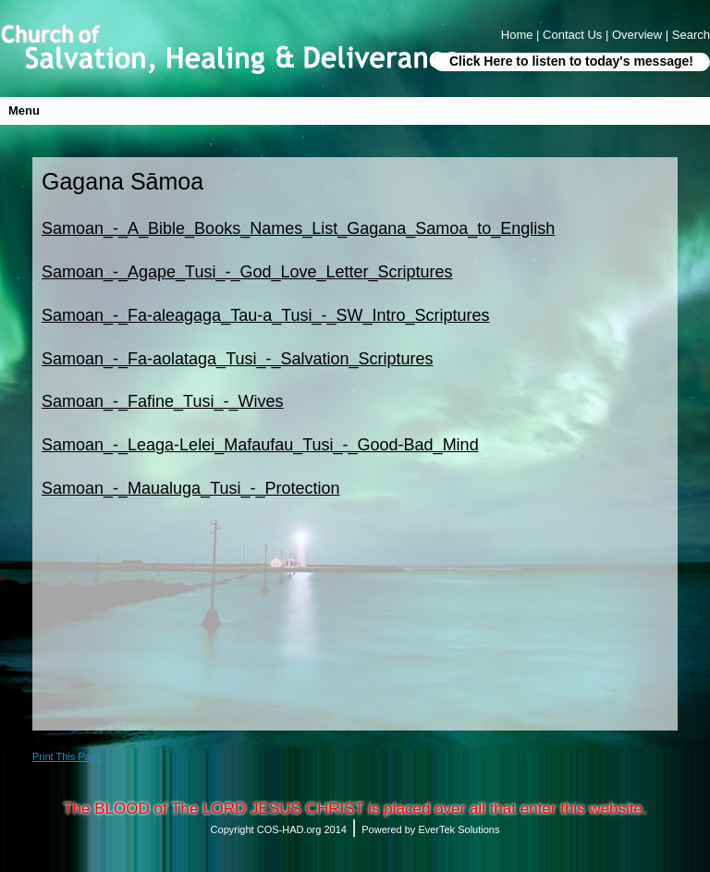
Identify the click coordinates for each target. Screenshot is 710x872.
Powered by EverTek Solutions (430, 829)
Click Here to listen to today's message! (571, 61)
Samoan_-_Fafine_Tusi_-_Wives (162, 401)
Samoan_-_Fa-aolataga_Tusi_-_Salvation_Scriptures (238, 359)
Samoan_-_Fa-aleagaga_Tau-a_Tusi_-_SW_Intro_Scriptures (266, 315)
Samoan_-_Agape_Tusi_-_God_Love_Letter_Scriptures (247, 272)
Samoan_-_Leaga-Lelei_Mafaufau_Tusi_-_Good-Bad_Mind (260, 445)
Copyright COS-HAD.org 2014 (279, 829)
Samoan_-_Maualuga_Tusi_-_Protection (191, 488)
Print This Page (67, 756)
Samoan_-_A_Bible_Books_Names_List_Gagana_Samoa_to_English (298, 228)
